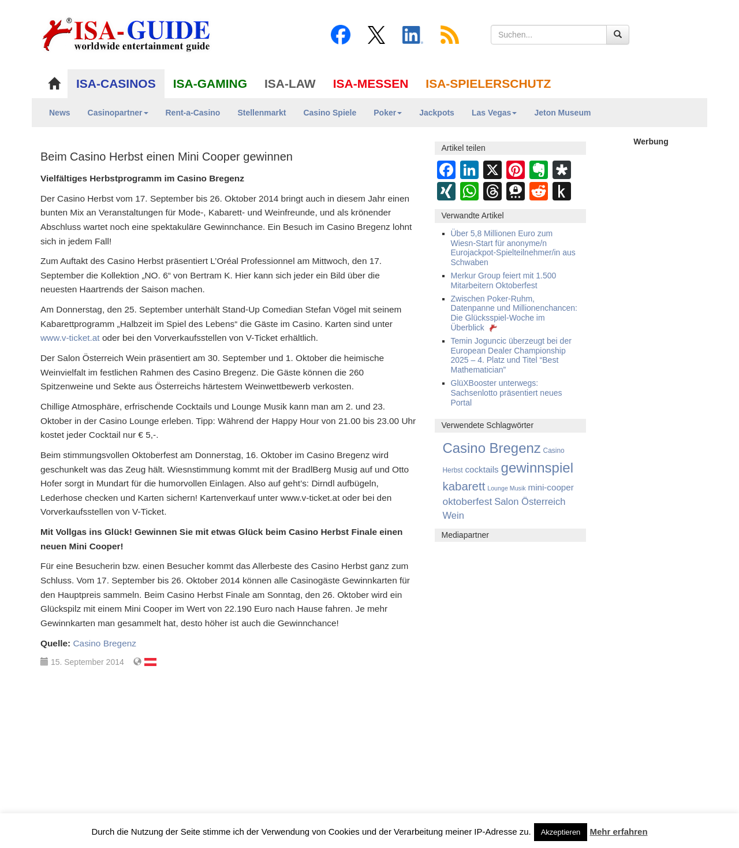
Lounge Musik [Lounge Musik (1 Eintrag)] (506, 488)
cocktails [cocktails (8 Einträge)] (481, 469)
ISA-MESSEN (371, 83)
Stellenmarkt (261, 112)
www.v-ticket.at (70, 338)
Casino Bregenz (104, 643)
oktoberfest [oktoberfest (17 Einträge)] (467, 501)
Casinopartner (118, 112)
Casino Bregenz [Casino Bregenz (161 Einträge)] (492, 448)
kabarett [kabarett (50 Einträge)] (464, 486)
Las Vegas (494, 112)
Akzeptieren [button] (561, 832)
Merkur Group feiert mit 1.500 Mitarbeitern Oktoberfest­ (504, 280)
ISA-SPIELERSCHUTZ (488, 83)
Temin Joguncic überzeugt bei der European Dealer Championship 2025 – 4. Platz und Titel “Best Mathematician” (511, 355)
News (59, 112)
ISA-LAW (290, 83)
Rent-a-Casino (193, 112)
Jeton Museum (562, 112)
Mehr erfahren (619, 831)
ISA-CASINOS (116, 83)
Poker (388, 112)
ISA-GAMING (210, 83)
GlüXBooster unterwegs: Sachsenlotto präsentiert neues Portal (506, 392)
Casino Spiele (329, 112)
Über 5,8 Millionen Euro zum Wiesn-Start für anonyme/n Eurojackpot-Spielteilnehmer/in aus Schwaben (513, 248)
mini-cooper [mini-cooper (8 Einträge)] (551, 487)
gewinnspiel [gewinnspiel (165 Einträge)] (537, 467)
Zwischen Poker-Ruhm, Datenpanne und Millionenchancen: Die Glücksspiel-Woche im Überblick (514, 313)
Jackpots (436, 112)
